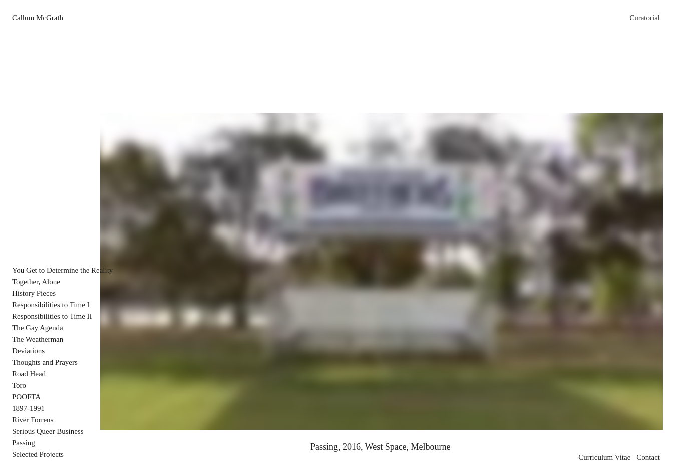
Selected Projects (38, 454)
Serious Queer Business (48, 431)
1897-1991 (28, 408)
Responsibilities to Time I (51, 305)
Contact (648, 457)
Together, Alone (36, 282)
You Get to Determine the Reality (62, 270)
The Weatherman (37, 339)
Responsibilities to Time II (52, 316)
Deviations (28, 351)
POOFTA (26, 397)
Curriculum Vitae (604, 457)
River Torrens (32, 420)
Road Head (29, 374)
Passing (23, 443)
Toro (19, 385)
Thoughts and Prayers (45, 362)
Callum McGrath (37, 18)
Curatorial (644, 18)
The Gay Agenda (37, 328)
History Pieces (34, 293)
